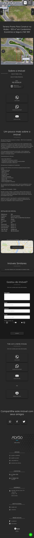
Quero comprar (15, 455)
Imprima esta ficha (17, 396)
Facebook (17, 421)
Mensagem (7, 292)
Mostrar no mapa (17, 247)
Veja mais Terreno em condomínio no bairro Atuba (17, 269)
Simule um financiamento (17, 86)
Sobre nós (14, 507)
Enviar (17, 333)
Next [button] (32, 11)
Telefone (6, 308)
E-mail (5, 314)
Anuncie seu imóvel (16, 463)
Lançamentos (14, 460)
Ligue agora (17, 100)
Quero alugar (15, 458)
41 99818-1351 (18, 479)
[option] (17, 10)
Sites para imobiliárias (17, 531)
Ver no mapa (14, 495)
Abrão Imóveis (17, 438)
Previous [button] (1, 11)
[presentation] (10, 328)
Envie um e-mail (17, 119)
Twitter (24, 421)
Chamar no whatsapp (17, 109)
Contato (13, 509)
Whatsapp (10, 421)
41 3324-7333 (18, 475)
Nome (5, 302)
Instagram (13, 523)
